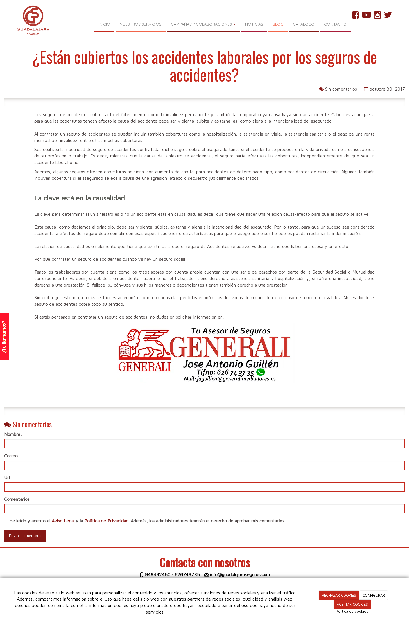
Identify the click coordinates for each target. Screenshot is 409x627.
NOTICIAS (254, 24)
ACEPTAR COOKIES (352, 604)
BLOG (278, 24)
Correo (11, 455)
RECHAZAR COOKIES (339, 595)
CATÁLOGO (304, 24)
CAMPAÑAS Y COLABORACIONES (203, 24)
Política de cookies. (352, 611)
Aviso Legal (63, 520)
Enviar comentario (25, 535)
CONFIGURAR (374, 595)
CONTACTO (335, 24)
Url (7, 477)
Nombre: (13, 434)
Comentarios (17, 499)
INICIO (104, 24)
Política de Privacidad (106, 520)
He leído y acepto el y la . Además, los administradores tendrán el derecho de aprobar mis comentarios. (147, 520)
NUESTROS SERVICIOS (140, 24)
